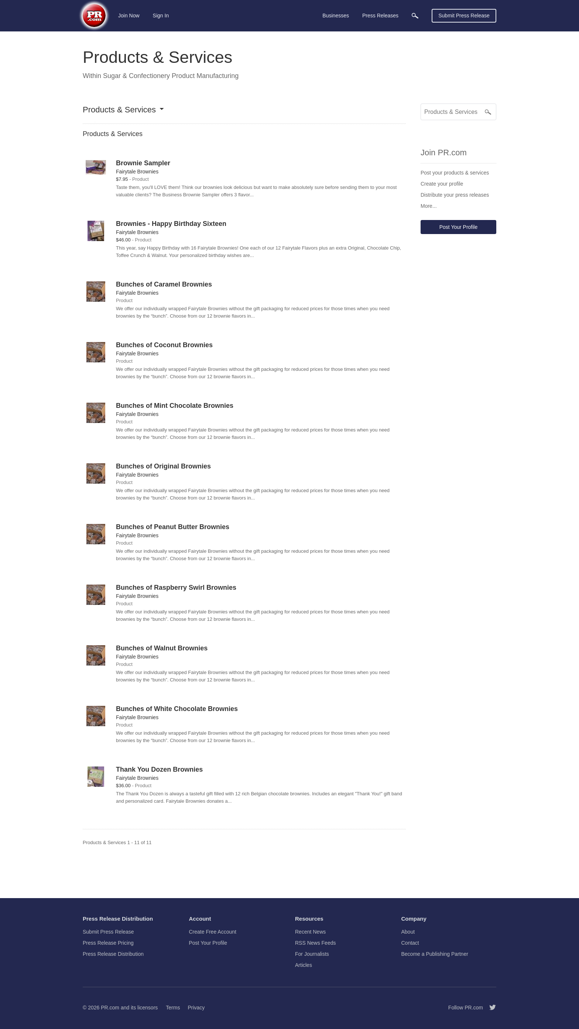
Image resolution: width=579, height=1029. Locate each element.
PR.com (110, 1008)
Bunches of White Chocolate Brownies (177, 708)
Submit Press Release (464, 15)
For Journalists (312, 954)
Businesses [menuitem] (335, 15)
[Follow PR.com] (489, 1007)
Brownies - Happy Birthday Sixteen (171, 223)
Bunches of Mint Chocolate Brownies (174, 405)
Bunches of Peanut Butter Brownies (172, 527)
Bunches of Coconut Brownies (164, 345)
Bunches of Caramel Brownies (164, 284)
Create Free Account (212, 932)
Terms (173, 1007)
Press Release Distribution (113, 954)
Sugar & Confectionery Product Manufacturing (171, 75)
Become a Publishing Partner (434, 954)
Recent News (310, 932)
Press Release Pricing (108, 943)
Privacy (196, 1007)
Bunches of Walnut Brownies (162, 648)
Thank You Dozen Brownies (159, 769)
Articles (303, 965)
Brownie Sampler (143, 163)
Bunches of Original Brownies (163, 466)
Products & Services (119, 110)
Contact (410, 943)
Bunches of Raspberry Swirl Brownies (176, 587)
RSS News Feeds (315, 943)
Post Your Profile (458, 227)
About (408, 932)
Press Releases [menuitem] (380, 15)
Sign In (161, 15)
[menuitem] (415, 16)
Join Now (129, 15)
